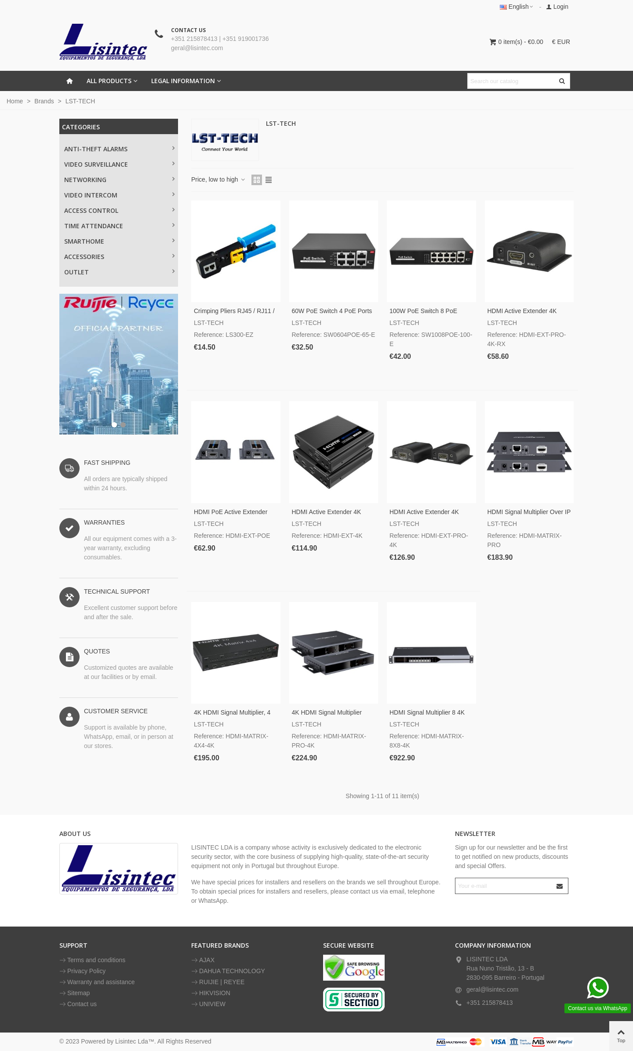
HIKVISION (210, 993)
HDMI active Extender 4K (326, 511)
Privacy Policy (82, 971)
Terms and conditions (92, 960)
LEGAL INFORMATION (183, 81)
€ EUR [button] (561, 41)
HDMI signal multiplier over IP (529, 511)
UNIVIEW (208, 1004)
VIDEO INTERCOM (90, 195)
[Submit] (560, 886)
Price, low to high (218, 179)
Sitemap (74, 993)
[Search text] (511, 80)
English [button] (517, 6)
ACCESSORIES (84, 256)
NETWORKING (85, 179)
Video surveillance (96, 164)
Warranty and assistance (97, 982)
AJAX (203, 960)
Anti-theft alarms (95, 149)
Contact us (78, 1004)
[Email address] (504, 886)
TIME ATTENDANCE (93, 226)
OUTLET (76, 272)
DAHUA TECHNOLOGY (228, 971)
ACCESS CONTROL (91, 210)
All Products (109, 81)
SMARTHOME (84, 241)
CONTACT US (188, 30)
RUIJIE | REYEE (217, 982)
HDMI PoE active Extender (230, 511)
